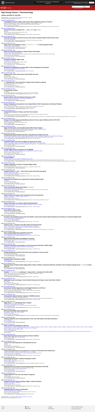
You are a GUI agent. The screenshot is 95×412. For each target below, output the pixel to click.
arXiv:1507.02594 (7, 263)
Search (92, 6)
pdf (11, 20)
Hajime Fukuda (15, 204)
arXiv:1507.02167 (7, 88)
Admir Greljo (13, 239)
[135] (2, 270)
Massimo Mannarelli (17, 390)
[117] (2, 140)
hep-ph (9, 7)
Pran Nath (20, 297)
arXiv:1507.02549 (7, 231)
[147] (2, 365)
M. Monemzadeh (11, 211)
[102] (2, 28)
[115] (2, 126)
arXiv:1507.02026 (7, 20)
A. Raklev (90, 326)
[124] (2, 193)
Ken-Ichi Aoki (6, 218)
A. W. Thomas (12, 60)
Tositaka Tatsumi (21, 68)
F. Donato (32, 326)
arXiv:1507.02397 (7, 177)
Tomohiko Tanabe (21, 337)
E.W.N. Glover (23, 351)
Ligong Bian (6, 121)
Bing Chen (6, 172)
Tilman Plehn (12, 150)
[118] (2, 148)
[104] (2, 43)
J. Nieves (26, 196)
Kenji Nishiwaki (7, 188)
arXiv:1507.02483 (7, 201)
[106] (2, 58)
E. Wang (5, 196)
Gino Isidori (19, 239)
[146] (2, 357)
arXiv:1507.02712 (7, 324)
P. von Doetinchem (8, 326)
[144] (2, 341)
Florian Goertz (31, 129)
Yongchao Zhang (17, 121)
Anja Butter (6, 150)
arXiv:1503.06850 (34, 298)
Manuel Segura (59, 136)
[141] (2, 317)
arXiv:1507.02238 (7, 118)
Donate (91, 2)
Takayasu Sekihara (8, 23)
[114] (2, 118)
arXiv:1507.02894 (7, 373)
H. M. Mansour (7, 105)
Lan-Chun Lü (6, 289)
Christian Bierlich (7, 52)
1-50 (10, 17)
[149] (2, 379)
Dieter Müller (6, 83)
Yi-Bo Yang (36, 226)
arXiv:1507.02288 (7, 148)
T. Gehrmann (17, 351)
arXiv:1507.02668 (7, 294)
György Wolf (12, 39)
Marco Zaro (28, 234)
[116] (2, 133)
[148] (2, 373)
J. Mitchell (64, 326)
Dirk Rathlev (22, 246)
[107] (2, 66)
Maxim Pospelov (20, 312)
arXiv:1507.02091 (7, 50)
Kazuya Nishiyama (14, 68)
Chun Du (12, 289)
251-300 (25, 17)
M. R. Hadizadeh (19, 211)
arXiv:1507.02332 (7, 162)
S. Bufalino (24, 326)
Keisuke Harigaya (23, 204)
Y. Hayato (17, 196)
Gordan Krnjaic (13, 312)
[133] (2, 257)
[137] (2, 286)
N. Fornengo (36, 326)
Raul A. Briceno (14, 273)
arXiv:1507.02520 (7, 208)
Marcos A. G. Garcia (12, 158)
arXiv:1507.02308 (7, 156)
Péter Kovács (7, 39)
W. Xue (29, 328)
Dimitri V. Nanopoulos (21, 158)
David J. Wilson (7, 273)
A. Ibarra (59, 326)
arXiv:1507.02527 (7, 215)
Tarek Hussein (21, 267)
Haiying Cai (16, 142)
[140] (2, 309)
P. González (6, 180)
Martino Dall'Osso (16, 129)
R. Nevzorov (6, 60)
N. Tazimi (6, 211)
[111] (2, 95)
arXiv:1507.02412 (7, 185)
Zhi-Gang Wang (7, 75)
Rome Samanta (7, 253)
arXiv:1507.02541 (7, 223)
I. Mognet (68, 326)
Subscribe (28, 408)
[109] (2, 80)
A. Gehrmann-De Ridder (9, 351)
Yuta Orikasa (20, 188)
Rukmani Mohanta (16, 45)
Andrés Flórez (31, 136)
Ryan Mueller (53, 136)
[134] (2, 263)
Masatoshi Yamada (20, 218)
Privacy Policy (51, 408)
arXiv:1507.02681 (7, 309)
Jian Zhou (6, 343)
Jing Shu (11, 121)
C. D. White (6, 91)
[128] (2, 223)
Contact (28, 406)
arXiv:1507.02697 (7, 317)
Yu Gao (35, 136)
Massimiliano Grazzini (8, 246)
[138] (2, 294)
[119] (2, 156)
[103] (2, 36)
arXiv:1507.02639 (7, 278)
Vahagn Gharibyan (8, 260)
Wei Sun (5, 226)
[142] (2, 324)
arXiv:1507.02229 (7, 110)
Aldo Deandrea (22, 142)
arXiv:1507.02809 (7, 334)
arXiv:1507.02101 (7, 58)
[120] (2, 162)
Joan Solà (6, 113)
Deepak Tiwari (30, 98)
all (20, 18)
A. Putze (85, 326)
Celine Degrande (7, 234)
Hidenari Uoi (12, 218)
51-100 (12, 17)
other (14, 20)
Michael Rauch (18, 150)
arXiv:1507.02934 (7, 387)
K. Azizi (5, 375)
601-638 (30, 17)
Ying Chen (18, 226)
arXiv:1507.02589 (7, 257)
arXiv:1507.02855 (7, 357)
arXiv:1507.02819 (7, 341)
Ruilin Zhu (6, 31)
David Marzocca (25, 239)
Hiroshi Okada (14, 188)
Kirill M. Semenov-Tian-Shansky (16, 83)
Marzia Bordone (7, 239)
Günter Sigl (14, 359)
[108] (2, 72)
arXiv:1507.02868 (7, 365)
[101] (2, 20)
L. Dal (28, 326)
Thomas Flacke (29, 142)
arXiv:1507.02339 (7, 169)
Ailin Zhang (15, 172)
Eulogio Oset (23, 23)
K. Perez (81, 326)
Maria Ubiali (13, 234)
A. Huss (28, 351)
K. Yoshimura (34, 328)
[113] (2, 110)
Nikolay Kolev (47, 136)
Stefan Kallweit (17, 246)
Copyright (50, 406)
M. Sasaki (9, 328)
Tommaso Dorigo (24, 129)
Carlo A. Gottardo (38, 129)
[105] (2, 50)
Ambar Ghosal (14, 253)
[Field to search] (86, 7)
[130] (2, 237)
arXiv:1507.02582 (7, 250)
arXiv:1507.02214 (7, 102)
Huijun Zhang (29, 289)
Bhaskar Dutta (24, 136)
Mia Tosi (44, 129)
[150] (2, 387)
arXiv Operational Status (76, 408)
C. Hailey (50, 326)
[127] (2, 215)
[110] (2, 88)
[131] (2, 243)
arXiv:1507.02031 (7, 28)
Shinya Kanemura (7, 337)
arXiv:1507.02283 (7, 140)
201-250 (22, 17)
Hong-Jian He (23, 289)
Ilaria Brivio (6, 382)
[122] (2, 177)
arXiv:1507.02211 (7, 95)
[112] (2, 102)
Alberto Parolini (42, 142)
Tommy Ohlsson (23, 98)
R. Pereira (77, 326)
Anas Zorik (25, 297)
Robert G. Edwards (29, 273)
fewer (16, 18)
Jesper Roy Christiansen (16, 52)
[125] (2, 201)
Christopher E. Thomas (38, 273)
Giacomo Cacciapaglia (8, 142)
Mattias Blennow (7, 367)
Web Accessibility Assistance (77, 406)
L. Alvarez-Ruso (11, 196)
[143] (2, 334)
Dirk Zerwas (24, 150)
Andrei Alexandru (11, 226)
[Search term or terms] (77, 7)
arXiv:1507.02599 (7, 270)
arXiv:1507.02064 (7, 36)
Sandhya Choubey (8, 98)
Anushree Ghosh (15, 98)
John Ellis (6, 158)
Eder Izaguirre (7, 312)
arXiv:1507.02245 (7, 126)
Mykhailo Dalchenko (17, 136)
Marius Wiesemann (21, 234)
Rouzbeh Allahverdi (8, 136)
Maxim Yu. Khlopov (14, 267)
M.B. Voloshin (7, 281)
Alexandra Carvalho (8, 129)
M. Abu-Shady (13, 105)
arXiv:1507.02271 (7, 133)
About (3, 406)
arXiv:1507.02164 (7, 80)
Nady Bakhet (6, 267)
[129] (2, 231)
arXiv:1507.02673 (7, 301)
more (19, 18)
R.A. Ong (73, 326)
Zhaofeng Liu (30, 226)
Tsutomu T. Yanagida (37, 204)
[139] (2, 301)
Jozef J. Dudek (21, 273)
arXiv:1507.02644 (7, 286)
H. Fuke (41, 326)
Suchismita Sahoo (7, 45)
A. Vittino (22, 328)
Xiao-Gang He (7, 304)
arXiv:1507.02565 (7, 243)
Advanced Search (79, 8)
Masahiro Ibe (30, 204)
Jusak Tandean (13, 304)
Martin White (13, 165)
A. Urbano (17, 328)
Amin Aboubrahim (7, 297)
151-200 (19, 17)
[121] (2, 169)
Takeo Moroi (14, 337)
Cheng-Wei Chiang (8, 204)
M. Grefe (45, 326)
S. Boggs (19, 326)
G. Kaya (9, 375)
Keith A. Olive (30, 158)
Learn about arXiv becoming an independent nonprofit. (47, 2)
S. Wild (25, 328)
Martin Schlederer (7, 359)
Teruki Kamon (41, 136)
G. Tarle (13, 328)
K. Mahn (21, 196)
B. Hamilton (54, 326)
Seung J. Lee (35, 142)
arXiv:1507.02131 (7, 72)
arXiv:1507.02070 (7, 43)
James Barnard (7, 165)
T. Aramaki (14, 326)
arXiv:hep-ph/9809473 (34, 106)
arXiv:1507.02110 (7, 66)
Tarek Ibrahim (14, 297)
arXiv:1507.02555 (7, 237)
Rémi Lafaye (39, 150)
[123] (2, 185)
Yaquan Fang (17, 289)
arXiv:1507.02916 (7, 379)
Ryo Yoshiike (6, 68)
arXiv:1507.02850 (7, 349)
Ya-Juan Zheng (20, 304)
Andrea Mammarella (8, 390)
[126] (2, 208)
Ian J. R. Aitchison (7, 320)
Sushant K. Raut (30, 367)
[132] (2, 250)
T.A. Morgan (33, 351)
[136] (2, 278)
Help (75, 8)
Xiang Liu (11, 172)
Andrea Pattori (32, 239)
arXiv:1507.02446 (7, 193)
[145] (2, 349)
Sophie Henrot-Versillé (32, 150)
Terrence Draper (23, 226)
